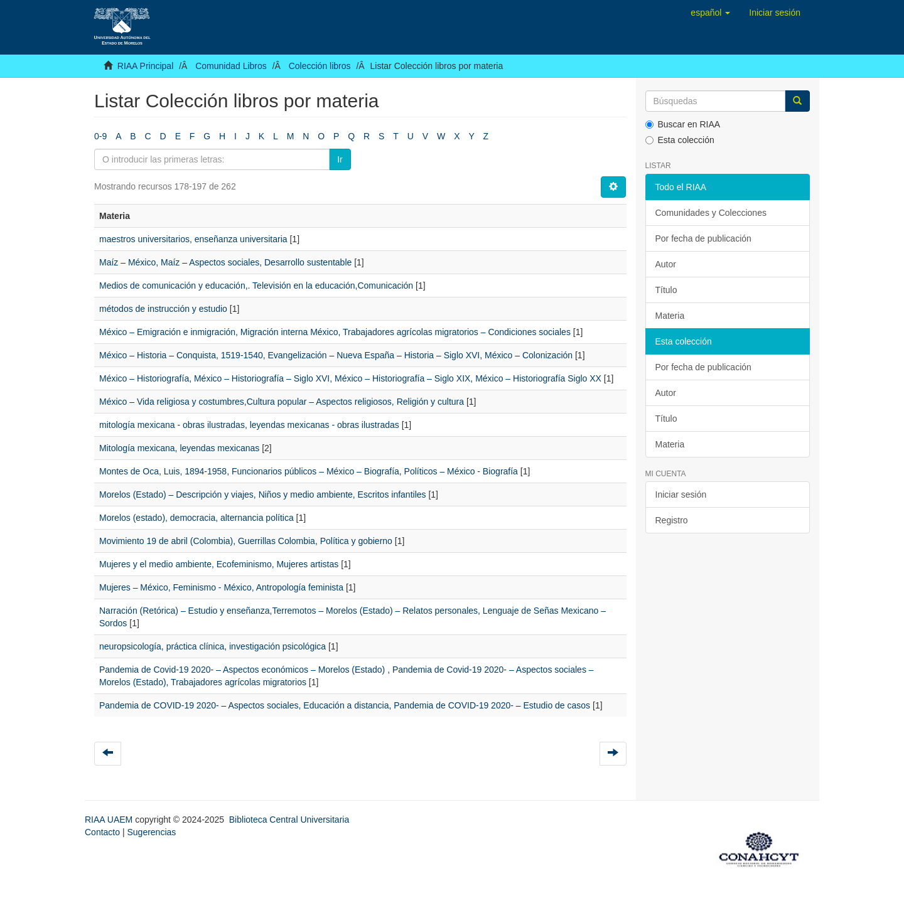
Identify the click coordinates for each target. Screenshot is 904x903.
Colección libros (320, 66)
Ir (340, 159)
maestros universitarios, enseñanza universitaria (193, 239)
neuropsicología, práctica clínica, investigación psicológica (212, 646)
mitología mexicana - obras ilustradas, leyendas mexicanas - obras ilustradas (249, 425)
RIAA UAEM (110, 820)
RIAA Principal (145, 66)
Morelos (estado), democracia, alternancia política (196, 518)
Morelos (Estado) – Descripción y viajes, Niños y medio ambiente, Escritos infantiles (262, 494)
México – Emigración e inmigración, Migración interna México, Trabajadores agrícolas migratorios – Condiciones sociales (335, 332)
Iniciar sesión (681, 494)
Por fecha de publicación (703, 238)
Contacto (102, 832)
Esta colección (679, 140)
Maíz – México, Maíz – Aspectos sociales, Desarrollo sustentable (225, 262)
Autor (665, 264)
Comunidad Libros (231, 66)
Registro (671, 520)
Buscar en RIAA (683, 124)
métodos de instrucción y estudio (163, 309)
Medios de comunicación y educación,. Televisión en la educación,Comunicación (256, 286)
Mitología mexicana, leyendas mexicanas (179, 448)
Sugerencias (151, 832)
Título (666, 290)
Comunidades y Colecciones (711, 213)
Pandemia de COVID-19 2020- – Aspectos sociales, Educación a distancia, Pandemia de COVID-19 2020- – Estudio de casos (344, 705)
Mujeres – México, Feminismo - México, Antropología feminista (221, 587)
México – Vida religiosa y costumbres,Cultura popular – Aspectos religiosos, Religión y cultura (281, 402)
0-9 (100, 136)
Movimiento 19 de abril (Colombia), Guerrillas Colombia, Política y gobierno (245, 541)
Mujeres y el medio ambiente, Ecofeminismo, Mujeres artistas (218, 564)
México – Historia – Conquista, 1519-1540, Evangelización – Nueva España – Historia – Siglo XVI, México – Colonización (336, 355)
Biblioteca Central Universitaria (289, 820)
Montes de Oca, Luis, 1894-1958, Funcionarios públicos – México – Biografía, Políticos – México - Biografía (308, 471)
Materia (670, 316)
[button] (710, 12)
